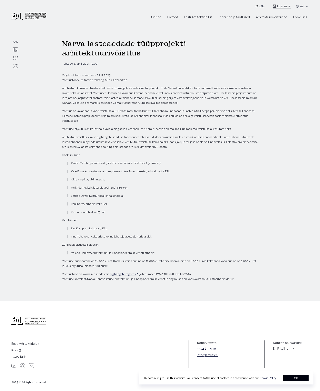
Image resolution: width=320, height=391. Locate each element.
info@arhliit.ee (207, 355)
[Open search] (261, 6)
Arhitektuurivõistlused (271, 17)
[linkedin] (15, 50)
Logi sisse (282, 6)
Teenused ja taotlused (234, 17)
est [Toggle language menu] (302, 6)
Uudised (155, 17)
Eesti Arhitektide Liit (198, 17)
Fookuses (300, 17)
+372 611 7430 (207, 348)
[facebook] (15, 66)
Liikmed (172, 17)
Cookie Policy (268, 378)
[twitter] (15, 58)
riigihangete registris (123, 274)
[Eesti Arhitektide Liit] (28, 19)
